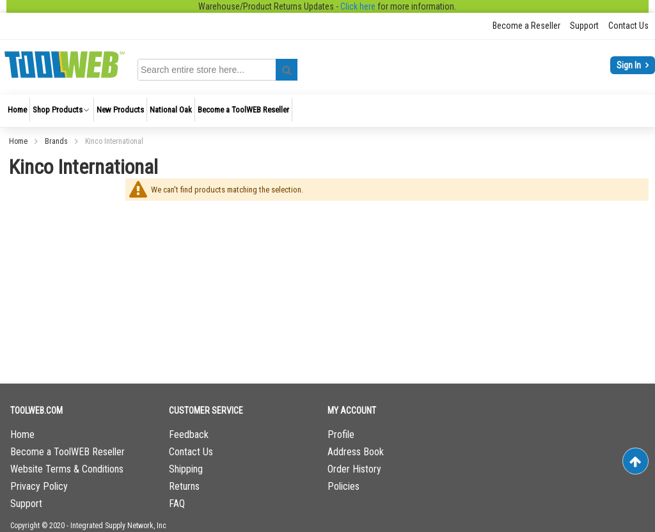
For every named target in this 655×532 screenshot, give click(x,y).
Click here (357, 6)
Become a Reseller (526, 25)
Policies (343, 486)
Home (19, 141)
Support (584, 25)
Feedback (189, 434)
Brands (57, 141)
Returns (184, 486)
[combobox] (219, 69)
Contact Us (628, 25)
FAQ (177, 503)
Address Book (356, 452)
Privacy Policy (39, 486)
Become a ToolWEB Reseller (67, 452)
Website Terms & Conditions (66, 469)
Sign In (630, 65)
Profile (341, 434)
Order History (354, 469)
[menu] (327, 111)
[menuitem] (17, 109)
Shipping (186, 469)
